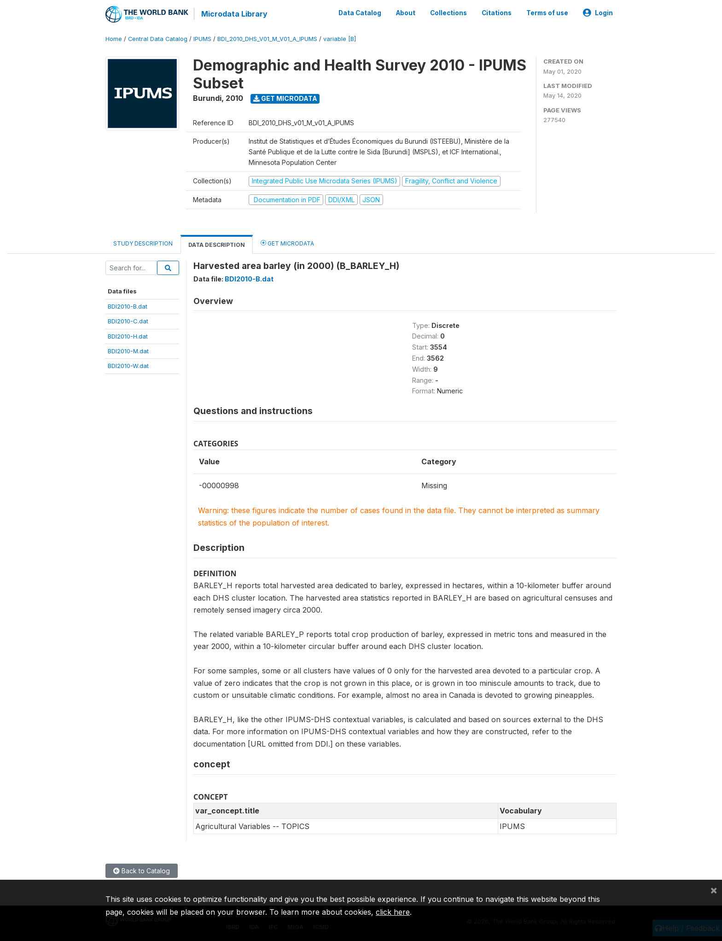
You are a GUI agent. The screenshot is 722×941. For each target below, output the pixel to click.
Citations (497, 13)
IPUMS (202, 38)
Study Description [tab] (143, 243)
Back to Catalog (141, 871)
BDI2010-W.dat (128, 365)
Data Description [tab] (216, 244)
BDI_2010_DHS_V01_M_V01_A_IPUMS (267, 38)
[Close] (713, 889)
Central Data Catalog (157, 38)
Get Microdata (285, 98)
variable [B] (339, 38)
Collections (448, 13)
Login (598, 13)
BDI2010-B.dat (127, 306)
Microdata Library (234, 13)
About (405, 13)
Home (113, 38)
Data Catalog (359, 13)
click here (393, 912)
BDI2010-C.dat (128, 321)
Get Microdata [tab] (287, 243)
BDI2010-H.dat (128, 336)
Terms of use (547, 13)
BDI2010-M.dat (128, 351)
